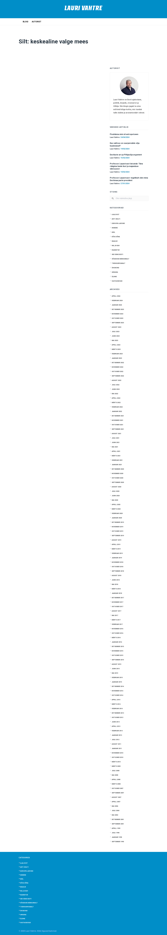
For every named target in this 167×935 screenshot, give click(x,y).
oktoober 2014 (117, 695)
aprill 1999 (116, 828)
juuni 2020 (116, 496)
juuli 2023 (115, 331)
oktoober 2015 (117, 655)
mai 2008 (115, 775)
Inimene (115, 228)
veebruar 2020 (117, 513)
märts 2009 (116, 766)
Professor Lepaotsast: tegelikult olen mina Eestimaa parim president (129, 179)
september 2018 (118, 571)
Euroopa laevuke (118, 223)
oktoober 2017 (117, 606)
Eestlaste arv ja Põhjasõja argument (126, 155)
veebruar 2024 (117, 300)
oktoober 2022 (117, 371)
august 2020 (116, 487)
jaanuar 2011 (117, 748)
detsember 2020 (118, 469)
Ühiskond (115, 268)
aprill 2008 (116, 779)
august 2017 (116, 611)
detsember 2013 (118, 713)
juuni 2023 (116, 336)
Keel (113, 232)
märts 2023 (116, 349)
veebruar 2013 (117, 731)
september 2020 (118, 482)
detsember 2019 (118, 522)
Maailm (114, 241)
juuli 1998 (115, 833)
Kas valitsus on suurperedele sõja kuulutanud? (124, 144)
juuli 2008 (115, 770)
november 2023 (117, 314)
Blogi (25, 22)
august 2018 (116, 575)
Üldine (114, 276)
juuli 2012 (115, 739)
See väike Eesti (117, 254)
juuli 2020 (115, 491)
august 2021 (116, 433)
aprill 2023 (116, 345)
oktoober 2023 (117, 318)
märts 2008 (116, 784)
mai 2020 (115, 500)
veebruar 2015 (117, 677)
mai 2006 (115, 806)
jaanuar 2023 (117, 358)
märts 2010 (116, 762)
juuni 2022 (116, 389)
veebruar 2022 (117, 407)
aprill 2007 (116, 802)
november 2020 (117, 473)
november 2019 (117, 527)
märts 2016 (116, 637)
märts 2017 (116, 620)
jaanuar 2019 (117, 558)
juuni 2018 (116, 580)
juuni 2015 (116, 668)
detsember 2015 (118, 646)
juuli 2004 (115, 810)
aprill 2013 (116, 726)
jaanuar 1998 (117, 837)
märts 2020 (116, 509)
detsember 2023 (118, 309)
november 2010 (117, 753)
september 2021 (118, 429)
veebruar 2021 (117, 460)
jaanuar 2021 (117, 464)
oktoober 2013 (117, 717)
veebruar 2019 (117, 553)
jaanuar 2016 (117, 642)
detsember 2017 (118, 598)
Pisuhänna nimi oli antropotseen (124, 134)
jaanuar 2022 (117, 411)
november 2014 (117, 691)
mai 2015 (115, 673)
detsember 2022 (118, 362)
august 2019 (116, 540)
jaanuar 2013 (117, 735)
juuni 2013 (116, 722)
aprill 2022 (116, 398)
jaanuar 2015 (117, 682)
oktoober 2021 (117, 425)
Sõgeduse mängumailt (120, 259)
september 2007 (118, 793)
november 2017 (117, 602)
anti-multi (116, 219)
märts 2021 (116, 456)
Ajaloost (115, 214)
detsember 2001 (118, 819)
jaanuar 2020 (117, 518)
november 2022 (117, 367)
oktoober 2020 (117, 478)
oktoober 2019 (117, 531)
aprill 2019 (116, 544)
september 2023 (118, 323)
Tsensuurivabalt (118, 263)
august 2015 (116, 664)
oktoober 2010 (117, 757)
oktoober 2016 (117, 633)
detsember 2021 (118, 416)
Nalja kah (116, 245)
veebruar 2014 (117, 708)
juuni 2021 (116, 442)
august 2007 (116, 797)
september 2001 (118, 824)
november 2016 (117, 629)
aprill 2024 (116, 296)
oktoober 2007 (117, 788)
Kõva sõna (116, 237)
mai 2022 (115, 393)
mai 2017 (115, 615)
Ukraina (115, 272)
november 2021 (117, 420)
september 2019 (118, 535)
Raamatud (116, 250)
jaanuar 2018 (117, 593)
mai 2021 (115, 447)
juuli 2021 (115, 438)
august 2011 (116, 744)
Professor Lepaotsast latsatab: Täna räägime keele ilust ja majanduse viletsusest (126, 166)
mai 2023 (115, 340)
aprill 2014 (116, 700)
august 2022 (116, 380)
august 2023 (116, 327)
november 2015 (117, 651)
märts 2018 (116, 589)
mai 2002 (115, 815)
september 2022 (118, 376)
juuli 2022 (115, 385)
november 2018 (117, 562)
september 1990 (118, 841)
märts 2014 (116, 704)
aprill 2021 (116, 451)
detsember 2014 (118, 686)
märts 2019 (116, 549)
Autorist (36, 22)
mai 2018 (115, 584)
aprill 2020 (116, 504)
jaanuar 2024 (117, 305)
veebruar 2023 (117, 354)
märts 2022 (116, 402)
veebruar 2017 (117, 624)
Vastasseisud (117, 281)
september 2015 (118, 660)
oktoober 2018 (117, 566)
